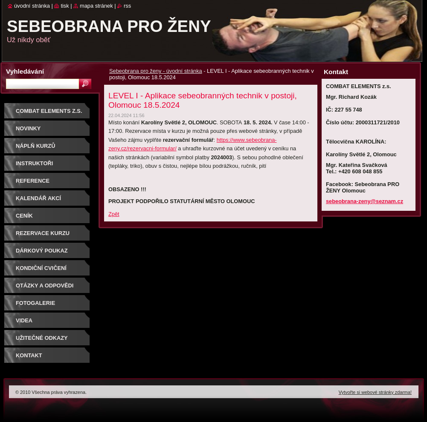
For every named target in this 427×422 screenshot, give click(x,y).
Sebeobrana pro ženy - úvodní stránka (155, 71)
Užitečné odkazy (42, 338)
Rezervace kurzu (43, 233)
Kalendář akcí (38, 198)
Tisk (65, 6)
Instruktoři (34, 163)
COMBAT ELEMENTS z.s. (49, 111)
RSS (127, 6)
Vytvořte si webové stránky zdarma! (375, 392)
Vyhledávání (25, 71)
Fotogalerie (35, 303)
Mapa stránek (96, 6)
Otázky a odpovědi (44, 285)
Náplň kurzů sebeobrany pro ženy (50, 149)
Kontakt (29, 355)
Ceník (24, 215)
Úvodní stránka (32, 6)
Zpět (113, 214)
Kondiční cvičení (41, 268)
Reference (32, 181)
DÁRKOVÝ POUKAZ (42, 250)
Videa (24, 320)
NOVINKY (28, 128)
